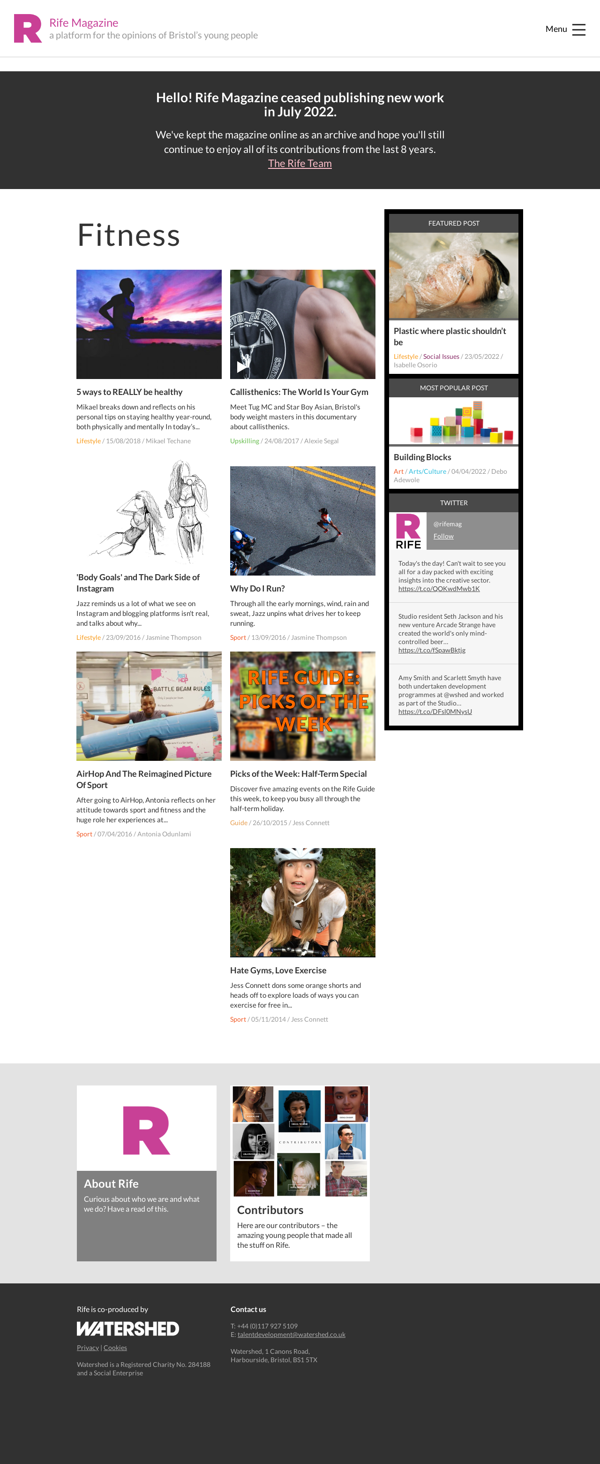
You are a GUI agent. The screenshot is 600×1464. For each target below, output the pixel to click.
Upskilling (245, 436)
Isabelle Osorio (415, 365)
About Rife (111, 1182)
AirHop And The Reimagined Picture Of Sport (144, 774)
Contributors (270, 1209)
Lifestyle (89, 436)
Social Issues (441, 356)
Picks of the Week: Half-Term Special (299, 768)
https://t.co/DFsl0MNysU (435, 711)
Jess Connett (311, 817)
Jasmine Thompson (174, 632)
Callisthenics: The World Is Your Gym (300, 386)
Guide (239, 817)
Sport (239, 632)
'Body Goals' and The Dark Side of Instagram (138, 577)
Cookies (115, 1347)
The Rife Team (300, 163)
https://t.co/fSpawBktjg (431, 650)
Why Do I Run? (258, 583)
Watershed (128, 1328)
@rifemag (425, 531)
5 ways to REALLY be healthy (130, 386)
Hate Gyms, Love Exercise (279, 965)
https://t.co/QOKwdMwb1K (439, 588)
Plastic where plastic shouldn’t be (450, 336)
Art (399, 471)
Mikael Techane (168, 436)
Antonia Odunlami (165, 829)
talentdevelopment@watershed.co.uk (291, 1334)
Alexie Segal (322, 436)
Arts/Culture (427, 471)
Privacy (88, 1347)
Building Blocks (422, 457)
